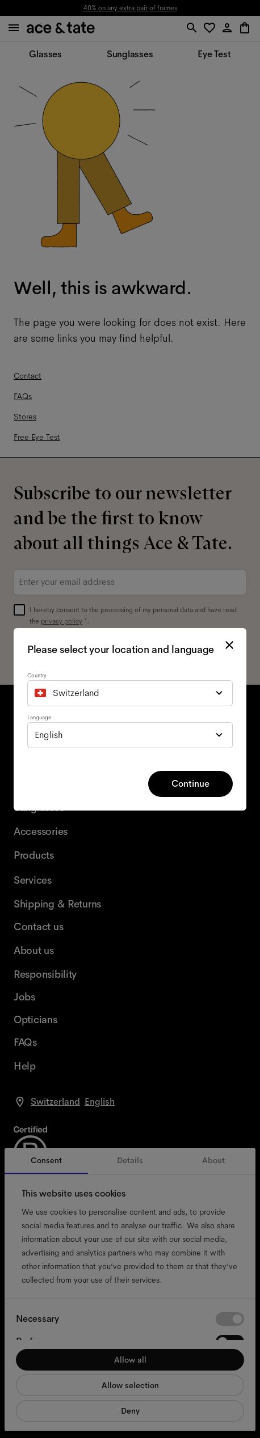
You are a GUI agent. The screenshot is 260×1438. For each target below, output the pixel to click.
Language (39, 717)
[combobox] (130, 693)
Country (37, 675)
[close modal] (229, 645)
